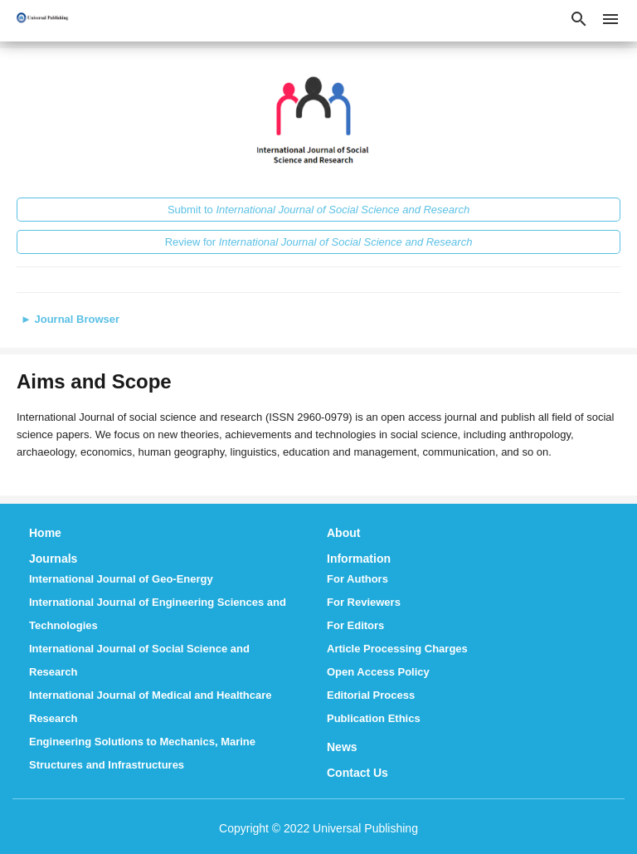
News (342, 747)
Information (359, 558)
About (343, 532)
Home (45, 532)
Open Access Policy (378, 672)
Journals (53, 558)
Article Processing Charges (397, 648)
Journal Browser (70, 319)
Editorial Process (371, 695)
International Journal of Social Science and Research (139, 660)
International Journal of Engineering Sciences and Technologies (157, 614)
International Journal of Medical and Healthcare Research (150, 707)
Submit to (318, 209)
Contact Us (357, 772)
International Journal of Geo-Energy (121, 579)
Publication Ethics (374, 718)
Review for (319, 242)
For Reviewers (364, 602)
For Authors (357, 579)
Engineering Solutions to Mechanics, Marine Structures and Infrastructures (142, 753)
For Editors (355, 625)
